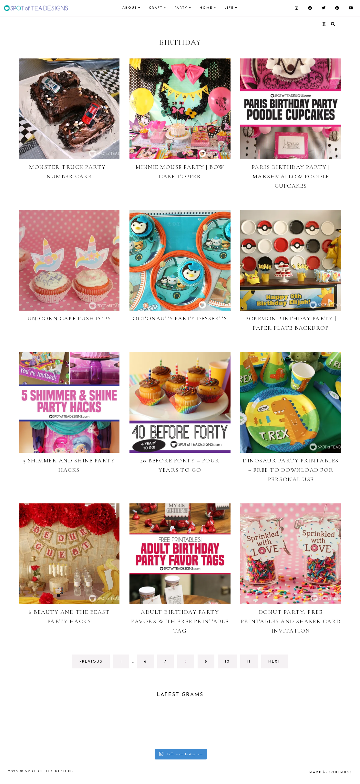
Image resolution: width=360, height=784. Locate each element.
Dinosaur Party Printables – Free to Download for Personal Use (291, 470)
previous (91, 662)
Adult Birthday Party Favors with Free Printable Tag (180, 621)
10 (231, 663)
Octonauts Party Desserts (180, 318)
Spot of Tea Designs (49, 771)
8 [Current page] (189, 663)
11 (252, 663)
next (274, 662)
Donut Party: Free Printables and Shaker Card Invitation (291, 621)
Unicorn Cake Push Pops (69, 318)
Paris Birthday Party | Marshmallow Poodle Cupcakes (291, 176)
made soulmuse (330, 772)
